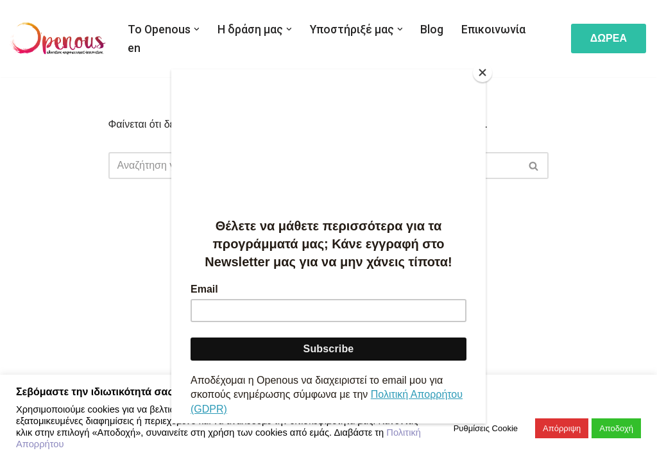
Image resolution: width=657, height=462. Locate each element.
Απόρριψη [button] (562, 428)
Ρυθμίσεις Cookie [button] (486, 428)
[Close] (482, 72)
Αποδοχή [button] (616, 428)
